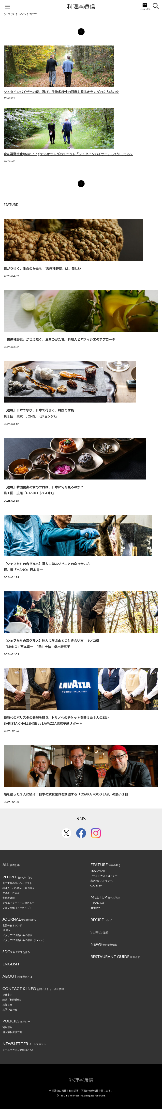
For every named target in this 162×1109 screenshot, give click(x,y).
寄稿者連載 (8, 897)
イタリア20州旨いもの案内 (17, 935)
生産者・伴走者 (11, 892)
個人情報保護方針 (12, 1032)
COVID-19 (96, 885)
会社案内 (7, 994)
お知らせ (7, 1004)
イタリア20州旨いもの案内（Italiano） (24, 940)
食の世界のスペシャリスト (17, 883)
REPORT (95, 908)
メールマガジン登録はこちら (18, 1049)
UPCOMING (97, 903)
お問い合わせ (9, 1009)
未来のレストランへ (101, 880)
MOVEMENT (97, 870)
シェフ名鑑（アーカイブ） (17, 907)
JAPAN (6, 930)
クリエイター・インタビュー (18, 902)
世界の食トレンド (12, 925)
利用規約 (7, 1027)
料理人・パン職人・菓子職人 (18, 887)
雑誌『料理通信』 (12, 999)
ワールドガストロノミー (104, 875)
